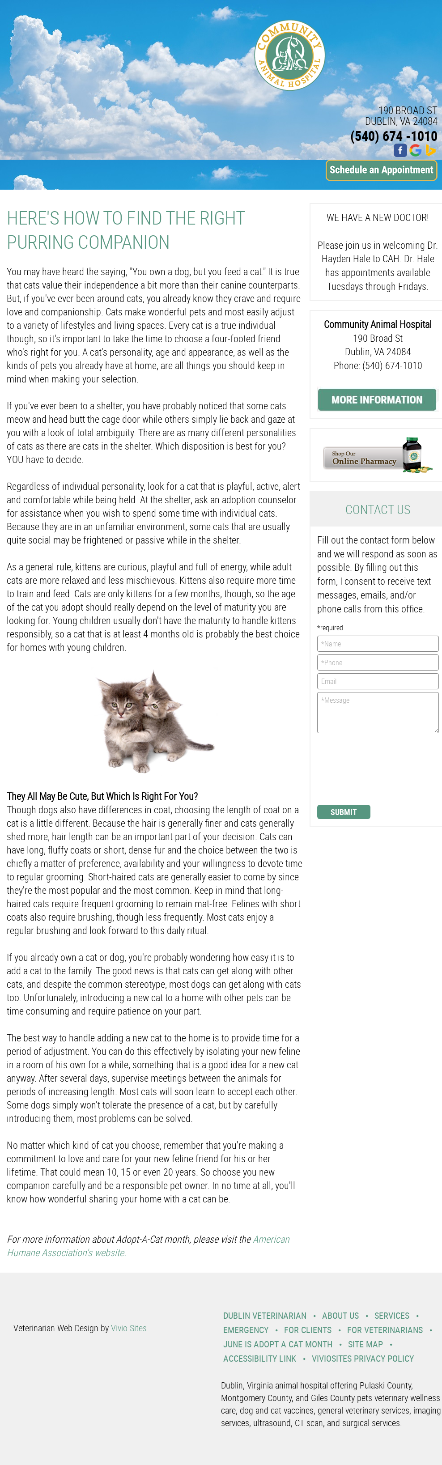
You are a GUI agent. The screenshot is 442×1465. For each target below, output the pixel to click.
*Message (378, 712)
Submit (344, 812)
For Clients (308, 1330)
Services (391, 1315)
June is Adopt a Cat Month (277, 1344)
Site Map (365, 1344)
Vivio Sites (129, 1328)
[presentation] (354, 768)
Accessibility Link (259, 1358)
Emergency (245, 1330)
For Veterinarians (385, 1330)
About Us (340, 1315)
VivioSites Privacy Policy (363, 1358)
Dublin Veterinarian (264, 1315)
